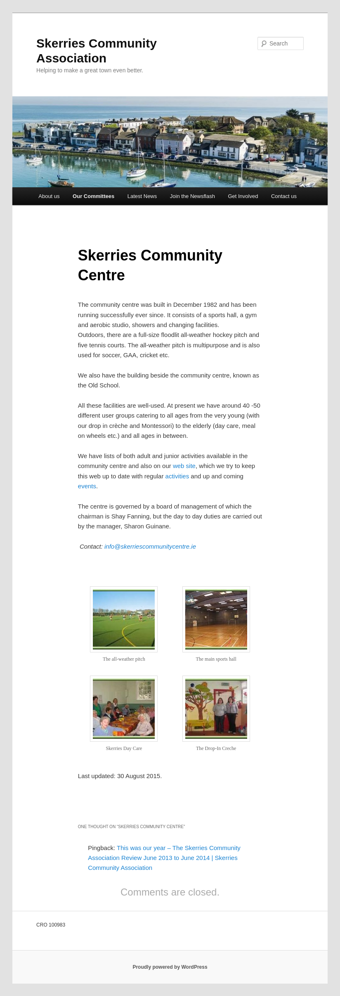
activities (178, 476)
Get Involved (243, 196)
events (87, 486)
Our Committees (93, 196)
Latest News (142, 196)
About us (48, 196)
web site (184, 465)
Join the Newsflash (192, 196)
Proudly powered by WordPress (169, 967)
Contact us (284, 196)
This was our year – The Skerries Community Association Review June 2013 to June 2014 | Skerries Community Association (164, 858)
